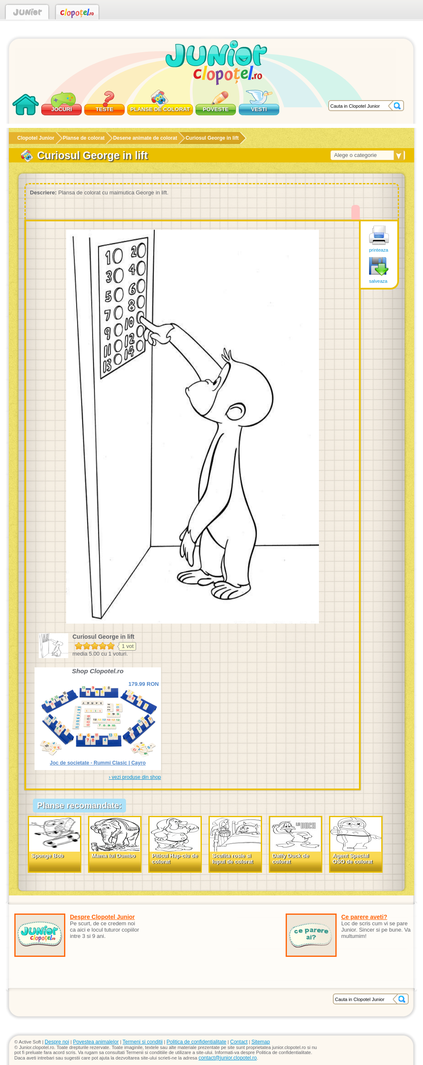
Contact (238, 1042)
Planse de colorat (160, 109)
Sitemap (261, 1042)
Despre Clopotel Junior (102, 917)
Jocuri (61, 109)
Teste (104, 109)
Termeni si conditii (143, 1042)
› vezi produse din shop (135, 777)
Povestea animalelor (96, 1042)
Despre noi (57, 1042)
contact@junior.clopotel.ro (227, 1058)
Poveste (215, 109)
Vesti (259, 109)
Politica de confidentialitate (196, 1042)
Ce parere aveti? (364, 917)
